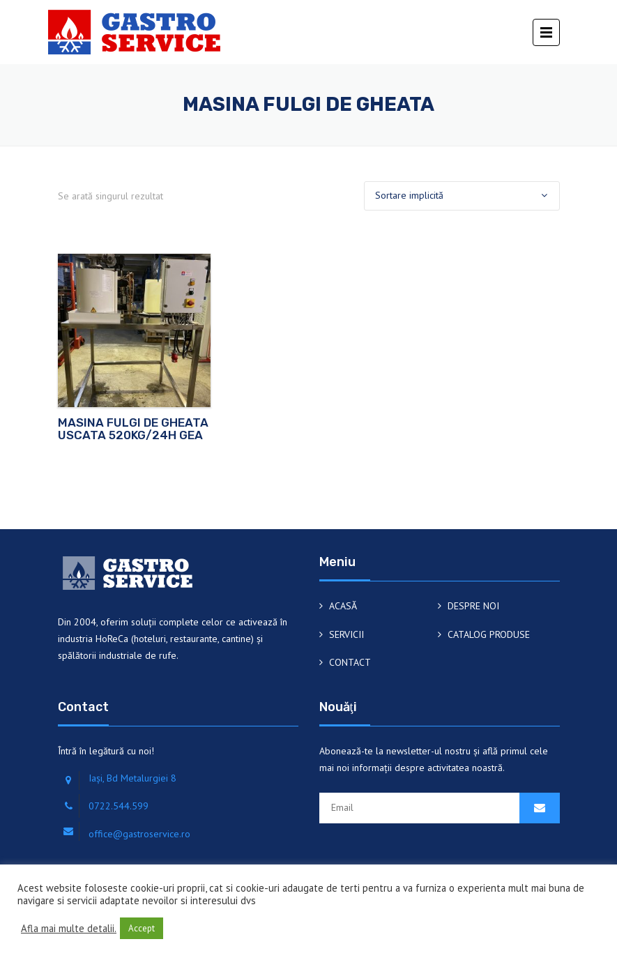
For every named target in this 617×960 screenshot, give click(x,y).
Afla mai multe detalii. (68, 928)
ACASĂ (343, 606)
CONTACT (350, 662)
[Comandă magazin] (462, 196)
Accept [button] (141, 928)
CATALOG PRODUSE (489, 634)
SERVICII (346, 634)
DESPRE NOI (473, 606)
